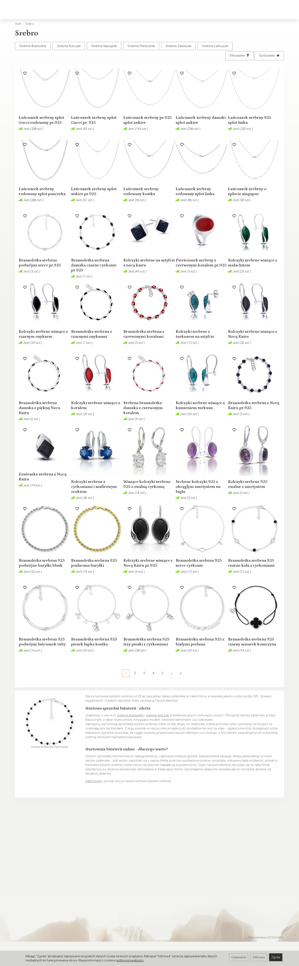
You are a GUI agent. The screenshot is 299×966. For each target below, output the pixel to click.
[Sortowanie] (269, 55)
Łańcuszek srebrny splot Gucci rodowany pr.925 (42, 126)
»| (180, 710)
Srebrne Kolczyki (69, 46)
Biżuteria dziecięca (139, 9)
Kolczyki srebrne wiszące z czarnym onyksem (39, 362)
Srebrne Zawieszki (178, 46)
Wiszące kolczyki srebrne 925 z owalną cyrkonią (146, 520)
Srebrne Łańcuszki (215, 46)
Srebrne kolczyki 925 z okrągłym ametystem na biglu (201, 520)
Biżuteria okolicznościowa (187, 9)
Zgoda (275, 957)
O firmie (21, 889)
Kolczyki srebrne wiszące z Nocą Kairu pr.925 (146, 599)
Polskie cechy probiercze (170, 878)
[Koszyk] (253, 9)
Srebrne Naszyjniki (104, 46)
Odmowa (258, 957)
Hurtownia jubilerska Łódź (33, 928)
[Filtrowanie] (239, 55)
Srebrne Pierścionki (141, 46)
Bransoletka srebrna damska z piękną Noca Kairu (43, 441)
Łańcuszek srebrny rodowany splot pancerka (40, 205)
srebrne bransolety (130, 753)
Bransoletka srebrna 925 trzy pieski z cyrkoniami (146, 678)
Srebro (72, 9)
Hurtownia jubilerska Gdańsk (35, 934)
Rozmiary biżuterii (164, 884)
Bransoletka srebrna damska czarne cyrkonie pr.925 (94, 284)
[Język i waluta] (283, 9)
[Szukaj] (242, 9)
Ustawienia (239, 957)
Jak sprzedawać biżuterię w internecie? (179, 873)
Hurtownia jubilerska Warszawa (37, 945)
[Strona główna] (16, 9)
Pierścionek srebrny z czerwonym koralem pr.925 (199, 284)
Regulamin (23, 873)
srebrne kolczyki (157, 753)
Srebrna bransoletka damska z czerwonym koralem (147, 441)
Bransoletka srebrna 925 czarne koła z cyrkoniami (251, 599)
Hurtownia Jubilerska (30, 923)
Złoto (53, 9)
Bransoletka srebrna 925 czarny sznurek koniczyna (251, 678)
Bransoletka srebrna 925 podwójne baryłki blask (42, 599)
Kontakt (21, 884)
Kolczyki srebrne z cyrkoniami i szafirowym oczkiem (94, 520)
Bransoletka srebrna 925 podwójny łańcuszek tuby (41, 678)
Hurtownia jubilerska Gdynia (35, 939)
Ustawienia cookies (29, 894)
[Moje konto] (263, 9)
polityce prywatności (129, 960)
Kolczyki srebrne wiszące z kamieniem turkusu (198, 441)
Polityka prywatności (30, 878)
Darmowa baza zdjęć (30, 918)
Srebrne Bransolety (32, 46)
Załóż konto (93, 818)
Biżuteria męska (101, 9)
